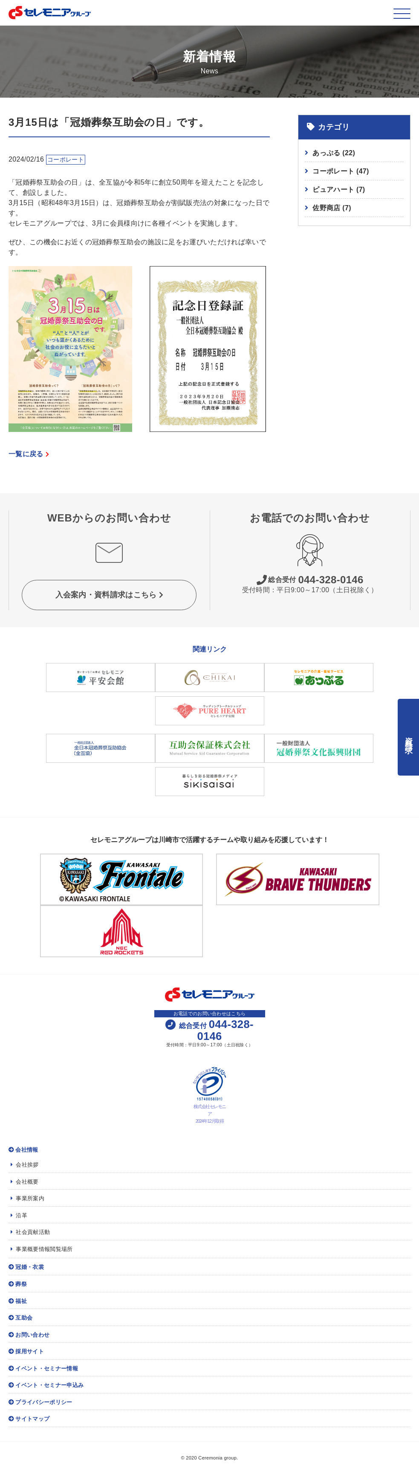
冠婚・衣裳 (26, 1267)
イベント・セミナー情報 (43, 1368)
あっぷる (333, 152)
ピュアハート (338, 189)
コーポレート (340, 171)
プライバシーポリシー (40, 1402)
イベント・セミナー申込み (46, 1385)
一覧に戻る (29, 454)
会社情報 (23, 1150)
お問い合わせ (29, 1335)
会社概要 (25, 1182)
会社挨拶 (25, 1164)
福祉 (18, 1301)
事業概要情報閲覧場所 (42, 1249)
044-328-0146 (310, 580)
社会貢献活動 (30, 1232)
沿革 (19, 1215)
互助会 (20, 1318)
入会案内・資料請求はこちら (109, 595)
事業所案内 (27, 1198)
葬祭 (18, 1284)
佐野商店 (331, 207)
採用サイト (26, 1351)
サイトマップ (29, 1419)
